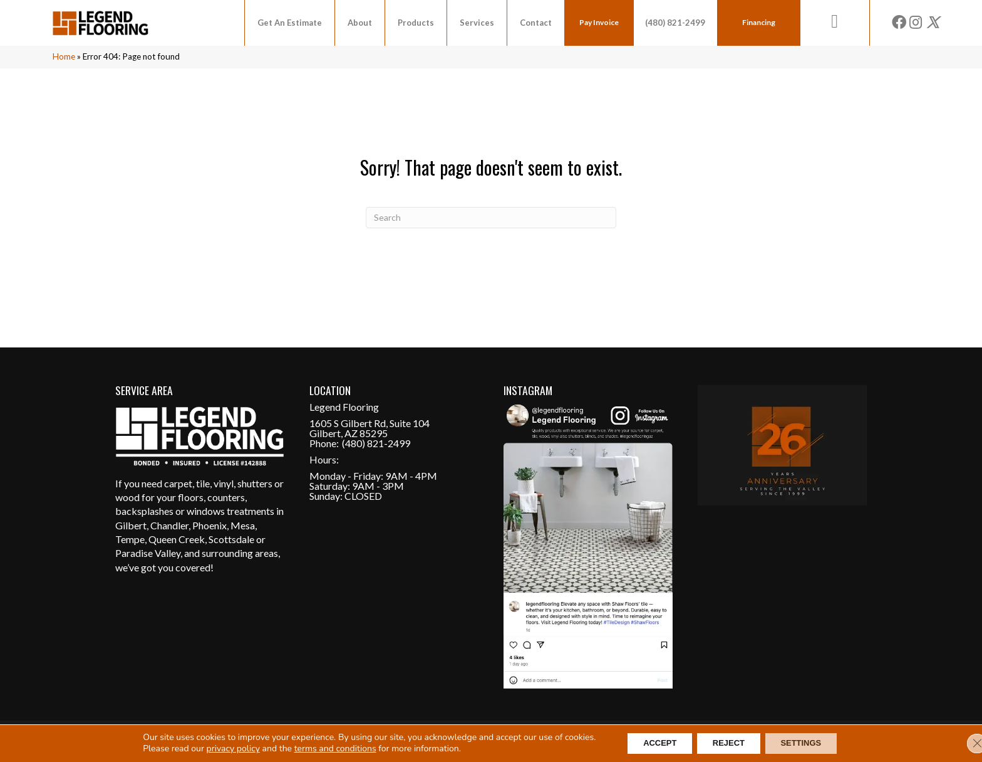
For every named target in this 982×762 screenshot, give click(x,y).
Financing (758, 22)
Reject (728, 743)
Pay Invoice (599, 22)
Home (64, 56)
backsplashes (144, 511)
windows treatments (230, 511)
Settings (810, 743)
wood (127, 497)
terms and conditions (321, 748)
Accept (651, 743)
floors (191, 497)
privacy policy (219, 748)
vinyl (224, 483)
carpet (178, 483)
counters (226, 497)
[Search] (491, 217)
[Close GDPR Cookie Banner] (962, 742)
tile (203, 483)
